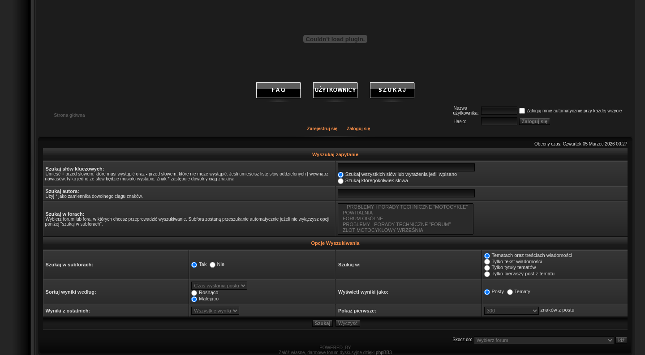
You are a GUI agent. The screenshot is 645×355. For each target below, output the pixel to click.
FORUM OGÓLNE (406, 219)
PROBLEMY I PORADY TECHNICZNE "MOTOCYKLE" (406, 207)
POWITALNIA (406, 213)
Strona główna (69, 115)
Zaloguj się (358, 128)
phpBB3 (384, 352)
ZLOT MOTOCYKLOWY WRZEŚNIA (406, 230)
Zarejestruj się (322, 128)
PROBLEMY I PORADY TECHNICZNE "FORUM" (406, 224)
